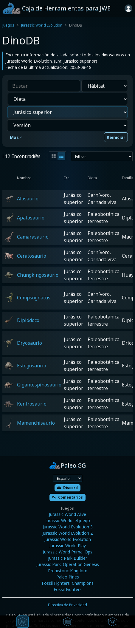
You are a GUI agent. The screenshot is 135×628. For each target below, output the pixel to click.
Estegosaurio (31, 365)
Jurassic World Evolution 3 (68, 527)
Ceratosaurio (31, 256)
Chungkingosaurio (37, 275)
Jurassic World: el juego (67, 520)
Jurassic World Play (67, 545)
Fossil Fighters (68, 589)
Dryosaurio (29, 343)
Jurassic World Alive (67, 514)
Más (16, 137)
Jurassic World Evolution (41, 25)
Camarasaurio (33, 236)
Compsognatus (33, 297)
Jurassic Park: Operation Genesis (67, 564)
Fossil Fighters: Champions (68, 583)
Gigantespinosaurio (39, 384)
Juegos (8, 25)
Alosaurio (27, 198)
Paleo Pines (67, 577)
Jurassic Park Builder (67, 558)
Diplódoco (28, 320)
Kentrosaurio (31, 403)
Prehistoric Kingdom (67, 570)
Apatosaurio (30, 217)
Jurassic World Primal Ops (67, 552)
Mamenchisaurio (36, 423)
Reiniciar (116, 137)
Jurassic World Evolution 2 (68, 533)
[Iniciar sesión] (128, 8)
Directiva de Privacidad (67, 604)
